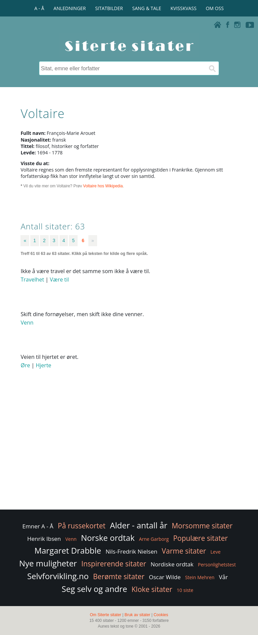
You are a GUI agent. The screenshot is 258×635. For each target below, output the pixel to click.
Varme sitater (184, 551)
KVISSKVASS (184, 8)
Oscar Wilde (165, 577)
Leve (216, 552)
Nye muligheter (48, 563)
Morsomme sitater (202, 525)
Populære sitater (200, 538)
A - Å (39, 8)
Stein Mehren (200, 577)
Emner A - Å (38, 526)
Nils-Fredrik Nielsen (131, 551)
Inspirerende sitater (113, 563)
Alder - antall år (138, 525)
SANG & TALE (146, 8)
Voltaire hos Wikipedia (103, 186)
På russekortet (81, 525)
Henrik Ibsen (44, 539)
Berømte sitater (118, 576)
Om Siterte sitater (105, 614)
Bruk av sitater (137, 614)
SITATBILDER (109, 8)
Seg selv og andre (94, 588)
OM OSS (214, 8)
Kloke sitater (152, 589)
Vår (223, 577)
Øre (25, 365)
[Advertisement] (128, 454)
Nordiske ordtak (172, 564)
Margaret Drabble (67, 550)
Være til (59, 279)
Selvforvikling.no (58, 576)
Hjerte (43, 365)
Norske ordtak (108, 537)
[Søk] (212, 68)
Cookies (161, 614)
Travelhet (32, 279)
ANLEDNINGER (69, 8)
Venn (26, 322)
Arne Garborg (154, 539)
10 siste (185, 590)
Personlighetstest (217, 564)
